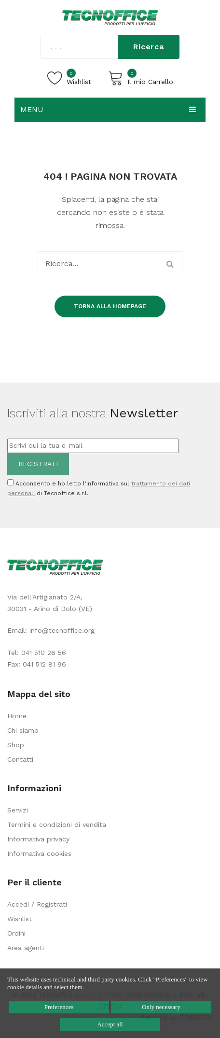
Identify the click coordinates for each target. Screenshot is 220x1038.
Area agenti (25, 948)
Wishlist (19, 919)
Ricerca (148, 46)
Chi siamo (23, 730)
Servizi (17, 810)
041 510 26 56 (43, 652)
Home (17, 716)
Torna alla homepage (110, 306)
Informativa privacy (38, 839)
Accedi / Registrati (37, 904)
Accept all (110, 1024)
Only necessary (161, 1006)
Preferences (59, 1006)
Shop (15, 745)
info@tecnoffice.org (62, 630)
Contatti (20, 759)
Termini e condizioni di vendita (56, 824)
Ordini (16, 933)
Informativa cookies (39, 853)
